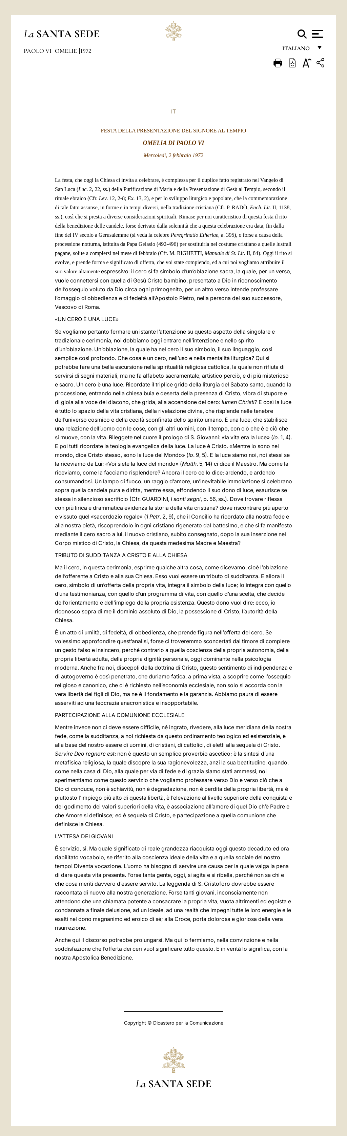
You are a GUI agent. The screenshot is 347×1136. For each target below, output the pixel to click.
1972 (85, 51)
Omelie (66, 51)
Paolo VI (38, 51)
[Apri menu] (316, 34)
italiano (297, 50)
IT (173, 111)
